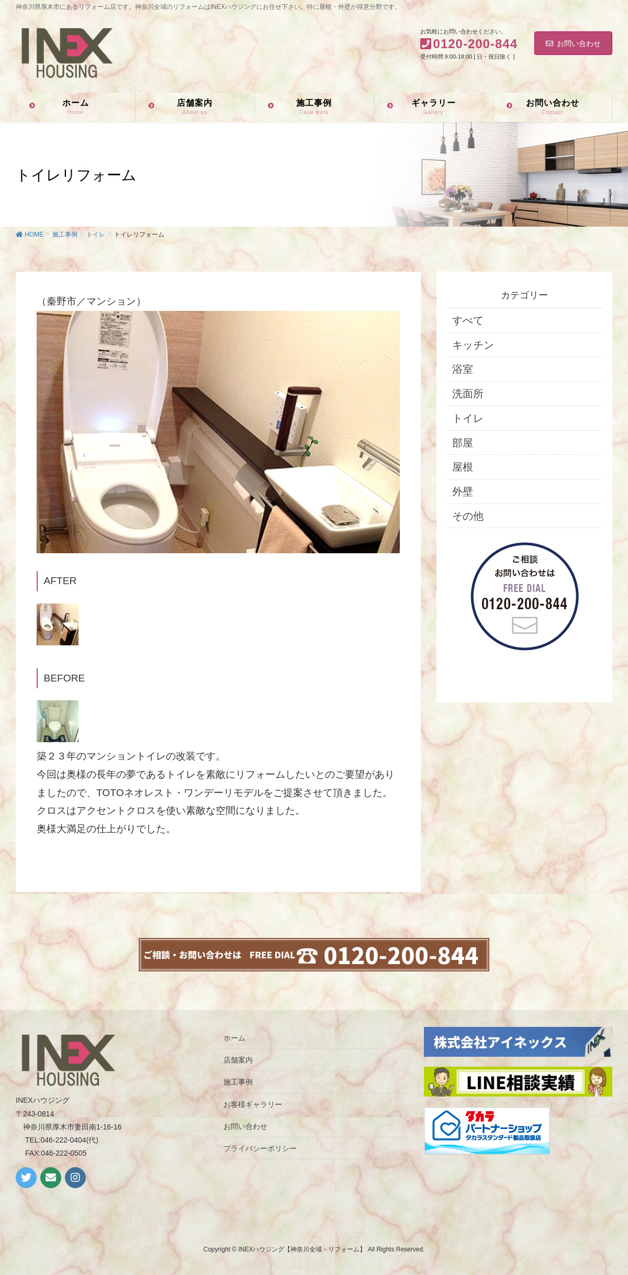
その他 (468, 516)
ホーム (234, 1038)
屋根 (462, 467)
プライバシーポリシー (260, 1148)
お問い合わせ (573, 43)
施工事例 (238, 1082)
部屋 (462, 443)
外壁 (462, 491)
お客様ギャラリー (252, 1104)
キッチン (473, 345)
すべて (468, 320)
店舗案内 (238, 1060)
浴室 (462, 369)
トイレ (468, 418)
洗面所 (468, 393)
